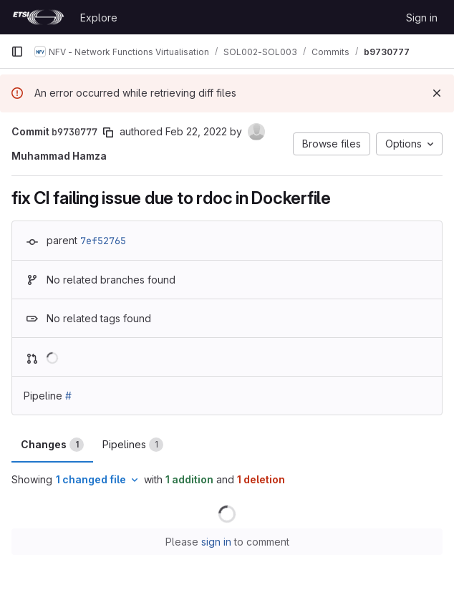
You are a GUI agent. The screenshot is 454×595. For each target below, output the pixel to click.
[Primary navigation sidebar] (17, 51)
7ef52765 (103, 240)
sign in (216, 542)
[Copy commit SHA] (108, 132)
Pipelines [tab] (132, 444)
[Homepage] (38, 17)
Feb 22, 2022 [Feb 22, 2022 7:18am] (196, 131)
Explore (98, 17)
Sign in (422, 17)
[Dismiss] (436, 93)
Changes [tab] (52, 444)
